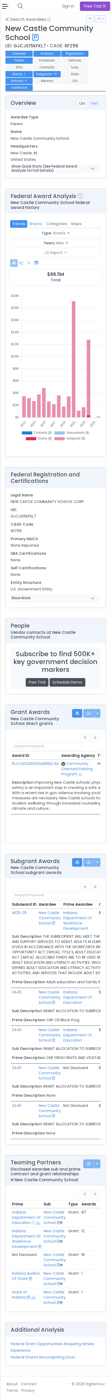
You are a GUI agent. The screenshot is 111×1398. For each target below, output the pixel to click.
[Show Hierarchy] (80, 774)
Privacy (27, 1390)
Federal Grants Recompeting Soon (43, 1357)
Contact (29, 1384)
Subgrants (47, 74)
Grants (19, 74)
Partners (19, 81)
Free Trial (37, 682)
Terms (12, 1390)
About (12, 1384)
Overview (19, 54)
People (19, 60)
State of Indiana (19, 1295)
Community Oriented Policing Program (77, 769)
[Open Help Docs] (49, 19)
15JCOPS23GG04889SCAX (35, 763)
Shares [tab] (35, 223)
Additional (19, 88)
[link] (95, 887)
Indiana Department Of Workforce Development (77, 920)
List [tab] (82, 103)
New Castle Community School (50, 918)
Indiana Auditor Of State (26, 1276)
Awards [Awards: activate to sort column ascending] (88, 1204)
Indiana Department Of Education (77, 997)
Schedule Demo (67, 682)
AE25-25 (19, 912)
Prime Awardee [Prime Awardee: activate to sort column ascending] (77, 904)
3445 (17, 992)
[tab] (14, 263)
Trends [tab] (18, 223)
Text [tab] (94, 103)
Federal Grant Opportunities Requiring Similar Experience (52, 1347)
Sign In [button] (68, 6)
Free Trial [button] (95, 6)
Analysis (46, 54)
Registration (75, 54)
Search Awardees (25, 19)
